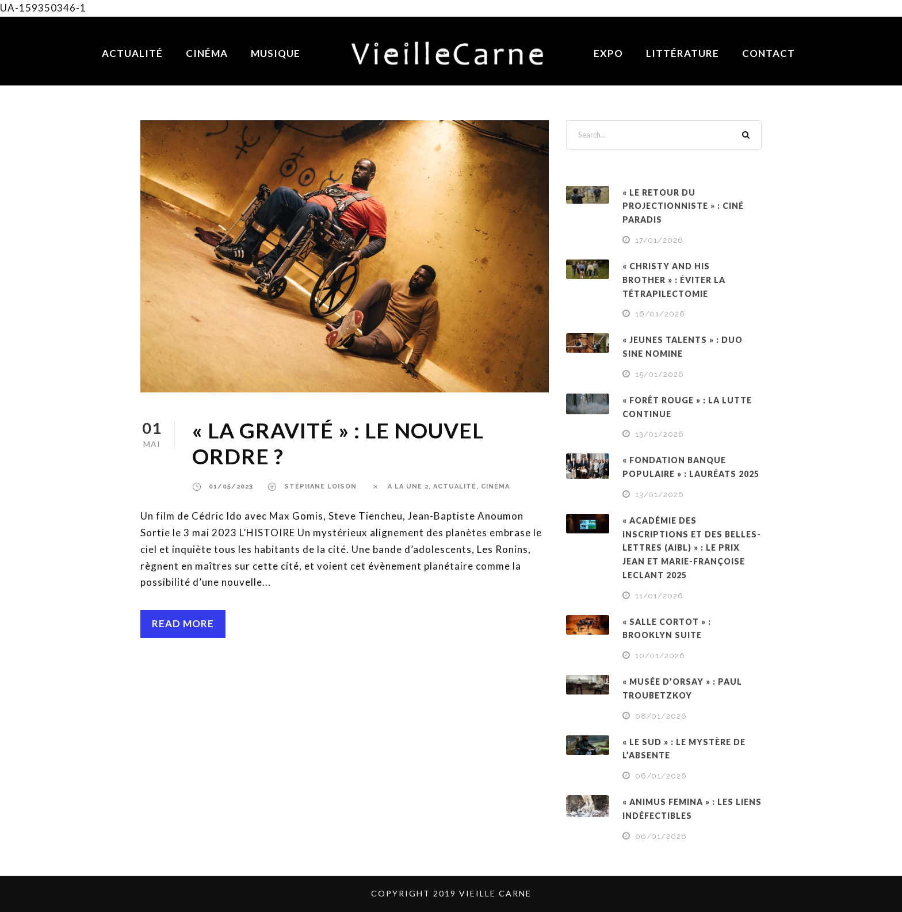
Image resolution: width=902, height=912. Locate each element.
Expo (608, 53)
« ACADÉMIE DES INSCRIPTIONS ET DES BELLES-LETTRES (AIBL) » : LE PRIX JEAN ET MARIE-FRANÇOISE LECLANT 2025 (691, 548)
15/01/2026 (659, 374)
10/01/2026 (660, 655)
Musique (275, 53)
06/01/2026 (661, 776)
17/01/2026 (659, 240)
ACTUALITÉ (454, 486)
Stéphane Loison (320, 486)
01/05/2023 (231, 486)
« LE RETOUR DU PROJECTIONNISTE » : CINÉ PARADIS (683, 206)
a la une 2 (408, 486)
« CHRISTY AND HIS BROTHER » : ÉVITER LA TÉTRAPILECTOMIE (673, 280)
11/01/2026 (659, 596)
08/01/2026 (661, 716)
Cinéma (207, 53)
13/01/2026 (659, 434)
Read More (183, 623)
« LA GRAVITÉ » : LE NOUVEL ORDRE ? (338, 442)
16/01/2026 (660, 314)
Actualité (132, 53)
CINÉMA (495, 486)
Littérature (682, 53)
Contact (768, 53)
